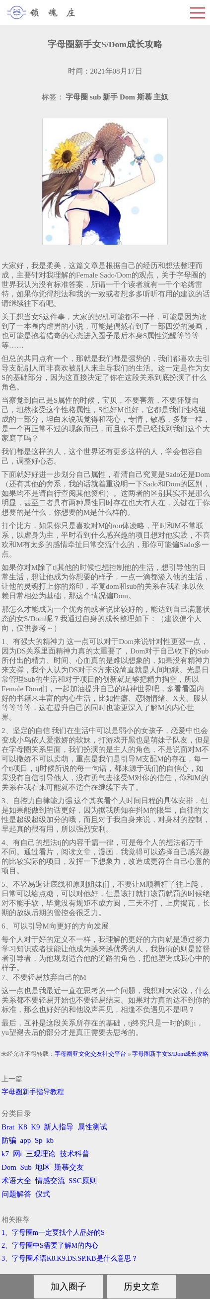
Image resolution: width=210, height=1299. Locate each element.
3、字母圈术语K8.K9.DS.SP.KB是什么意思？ (69, 1258)
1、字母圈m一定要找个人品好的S (53, 1232)
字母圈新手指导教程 (32, 1092)
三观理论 (41, 1154)
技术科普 (74, 1154)
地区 (42, 1167)
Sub (26, 1167)
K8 (22, 1127)
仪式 (42, 1194)
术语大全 (16, 1181)
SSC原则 (83, 1181)
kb (50, 1140)
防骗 (8, 1140)
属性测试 (92, 1127)
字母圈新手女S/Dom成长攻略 (170, 1053)
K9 (35, 1127)
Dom (8, 1167)
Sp (39, 1140)
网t (17, 1154)
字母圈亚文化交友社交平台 (90, 1053)
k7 (5, 1154)
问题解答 (16, 1194)
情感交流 (50, 1181)
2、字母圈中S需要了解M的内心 (49, 1245)
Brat (7, 1127)
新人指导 (58, 1127)
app (25, 1140)
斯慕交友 (69, 1167)
